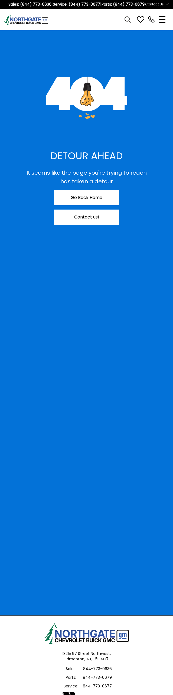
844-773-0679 (97, 677)
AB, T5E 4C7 (97, 659)
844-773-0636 (97, 668)
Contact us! (86, 217)
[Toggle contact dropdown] (167, 4)
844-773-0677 (97, 686)
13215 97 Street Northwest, (86, 653)
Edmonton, (75, 659)
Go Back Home (86, 197)
